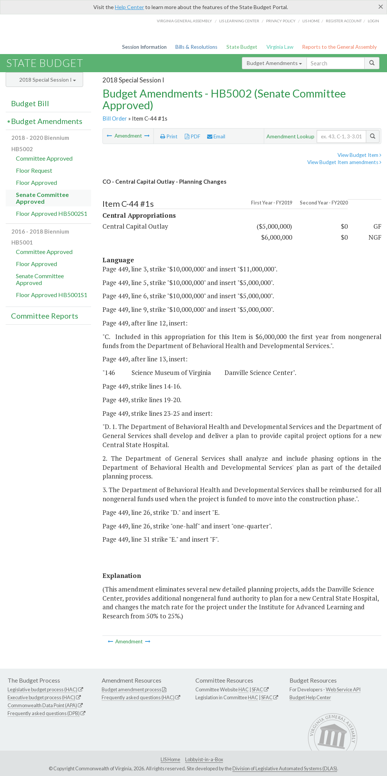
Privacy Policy (281, 21)
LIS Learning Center (239, 21)
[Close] (381, 6)
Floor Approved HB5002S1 (51, 213)
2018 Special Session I (47, 79)
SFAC (257, 689)
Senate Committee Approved (42, 198)
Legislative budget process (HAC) (42, 689)
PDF (192, 136)
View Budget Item (359, 155)
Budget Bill (30, 103)
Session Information (144, 47)
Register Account (344, 21)
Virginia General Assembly (184, 21)
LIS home (311, 21)
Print (169, 136)
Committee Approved (44, 158)
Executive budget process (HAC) (41, 697)
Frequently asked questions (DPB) (44, 713)
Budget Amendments (274, 63)
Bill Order (114, 118)
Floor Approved (36, 182)
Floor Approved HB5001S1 (51, 294)
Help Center (129, 7)
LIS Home (170, 759)
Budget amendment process (131, 689)
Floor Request (34, 170)
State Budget (241, 47)
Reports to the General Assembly (339, 47)
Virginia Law (279, 47)
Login (373, 21)
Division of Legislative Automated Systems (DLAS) (284, 768)
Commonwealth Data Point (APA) (42, 705)
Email (216, 136)
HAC (243, 689)
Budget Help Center (310, 697)
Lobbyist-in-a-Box (204, 759)
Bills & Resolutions (196, 47)
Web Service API (343, 689)
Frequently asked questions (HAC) (138, 697)
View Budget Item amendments (344, 162)
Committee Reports (44, 315)
